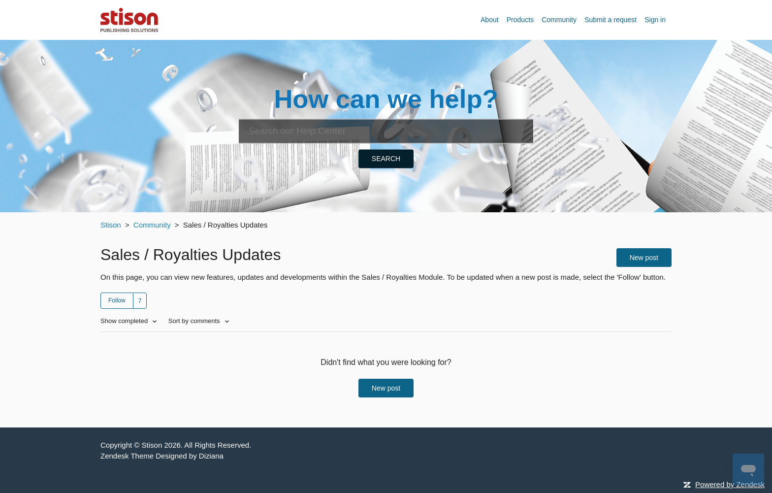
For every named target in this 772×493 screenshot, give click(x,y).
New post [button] (644, 258)
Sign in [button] (655, 20)
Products (520, 20)
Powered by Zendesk (730, 484)
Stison (110, 225)
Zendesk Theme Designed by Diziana (162, 456)
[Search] (386, 131)
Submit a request (610, 20)
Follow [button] (117, 300)
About (490, 20)
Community (559, 20)
